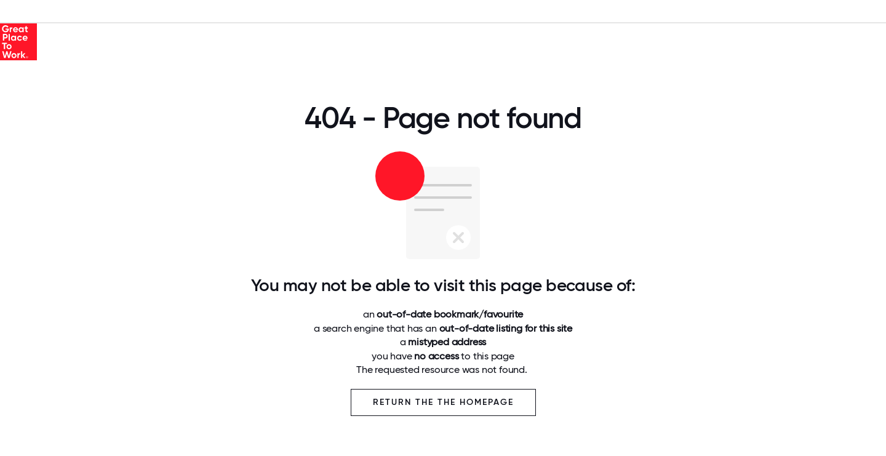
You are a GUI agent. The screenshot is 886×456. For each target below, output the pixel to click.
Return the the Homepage (443, 402)
